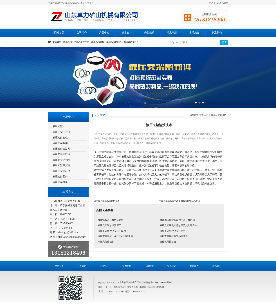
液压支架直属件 (61, 165)
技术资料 (127, 32)
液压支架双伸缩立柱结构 (172, 230)
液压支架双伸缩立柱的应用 (112, 230)
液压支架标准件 (61, 171)
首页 (201, 115)
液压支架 (67, 41)
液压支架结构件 (61, 159)
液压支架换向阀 (114, 41)
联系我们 (217, 32)
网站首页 (59, 32)
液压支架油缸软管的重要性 (174, 236)
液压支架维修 (60, 182)
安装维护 (149, 32)
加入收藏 (223, 2)
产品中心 (104, 32)
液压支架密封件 (131, 41)
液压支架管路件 (61, 148)
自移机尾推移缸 (168, 241)
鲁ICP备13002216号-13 (161, 282)
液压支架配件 (60, 176)
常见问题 (172, 32)
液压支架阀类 (60, 143)
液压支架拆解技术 (111, 200)
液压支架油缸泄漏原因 (109, 225)
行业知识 (210, 115)
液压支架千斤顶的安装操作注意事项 (182, 200)
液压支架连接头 (106, 241)
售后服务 (194, 32)
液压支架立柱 (97, 41)
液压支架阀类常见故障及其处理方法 (178, 225)
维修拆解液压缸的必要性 (111, 220)
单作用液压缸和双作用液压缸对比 (177, 220)
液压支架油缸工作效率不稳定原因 (115, 236)
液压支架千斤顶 (81, 41)
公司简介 (82, 32)
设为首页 (213, 2)
